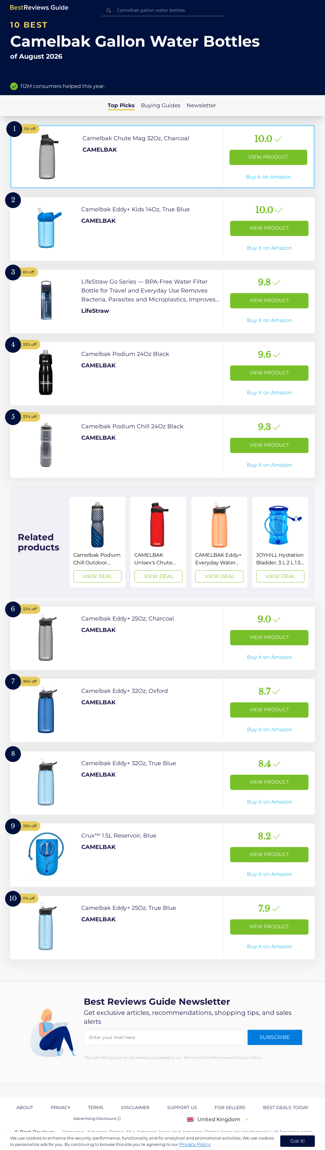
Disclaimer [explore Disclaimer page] (135, 1107)
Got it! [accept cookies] (297, 1141)
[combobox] (162, 10)
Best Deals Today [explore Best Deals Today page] (285, 1107)
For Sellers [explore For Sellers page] (230, 1107)
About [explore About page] (25, 1107)
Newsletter (201, 105)
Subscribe (275, 1037)
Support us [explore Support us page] (182, 1107)
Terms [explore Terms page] (95, 1107)
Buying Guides (160, 105)
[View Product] (162, 156)
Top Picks (121, 105)
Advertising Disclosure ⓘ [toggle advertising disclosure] (97, 1118)
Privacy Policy (195, 1144)
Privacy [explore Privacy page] (60, 1107)
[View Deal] (97, 542)
